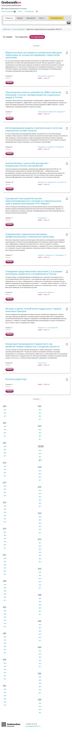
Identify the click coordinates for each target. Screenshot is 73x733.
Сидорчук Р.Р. (52, 182)
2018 (39, 467)
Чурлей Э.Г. (41, 255)
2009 (4, 581)
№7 (40, 543)
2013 (4, 528)
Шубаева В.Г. (61, 147)
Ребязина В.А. (42, 292)
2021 (4, 443)
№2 (5, 413)
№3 (5, 410)
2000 (39, 699)
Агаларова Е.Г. (42, 218)
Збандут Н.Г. (51, 292)
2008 (39, 595)
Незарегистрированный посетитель (14, 8)
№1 (5, 416)
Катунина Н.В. (42, 76)
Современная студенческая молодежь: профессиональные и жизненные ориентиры (29, 235)
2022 (39, 426)
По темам (7, 37)
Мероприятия (31, 18)
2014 (39, 513)
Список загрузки (8, 11)
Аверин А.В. (52, 112)
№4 (40, 410)
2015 (4, 502)
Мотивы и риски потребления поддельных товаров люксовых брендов (33, 310)
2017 (4, 482)
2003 (4, 659)
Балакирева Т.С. (61, 255)
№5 (40, 494)
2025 (4, 406)
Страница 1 (36, 46)
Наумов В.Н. (52, 147)
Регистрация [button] (29, 11)
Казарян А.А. (61, 112)
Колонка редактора (16, 379)
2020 (41, 446)
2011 (4, 555)
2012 (39, 539)
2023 (4, 423)
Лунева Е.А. (51, 76)
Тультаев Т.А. (61, 182)
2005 (4, 633)
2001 (4, 685)
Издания (20, 18)
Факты (42, 18)
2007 (4, 607)
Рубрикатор (9, 18)
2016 (39, 487)
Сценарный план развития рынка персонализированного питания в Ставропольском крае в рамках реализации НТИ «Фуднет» (33, 201)
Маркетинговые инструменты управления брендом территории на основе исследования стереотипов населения (33, 55)
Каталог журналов (19, 29)
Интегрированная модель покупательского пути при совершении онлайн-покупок (33, 129)
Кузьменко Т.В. (50, 255)
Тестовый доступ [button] (56, 18)
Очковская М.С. (53, 327)
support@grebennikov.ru (32, 726)
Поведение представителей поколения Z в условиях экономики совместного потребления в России (33, 272)
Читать (9, 82)
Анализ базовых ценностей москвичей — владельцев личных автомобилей (27, 164)
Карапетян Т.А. (43, 327)
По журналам (37, 37)
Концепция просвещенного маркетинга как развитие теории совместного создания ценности (32, 345)
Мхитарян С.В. (42, 182)
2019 (4, 462)
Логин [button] (20, 11)
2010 (39, 568)
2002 (39, 673)
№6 (40, 491)
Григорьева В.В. (43, 112)
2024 (39, 406)
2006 (39, 621)
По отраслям (21, 37)
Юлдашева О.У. (43, 147)
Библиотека (7, 29)
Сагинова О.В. (42, 363)
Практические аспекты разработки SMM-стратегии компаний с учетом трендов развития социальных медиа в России (33, 95)
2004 (39, 647)
